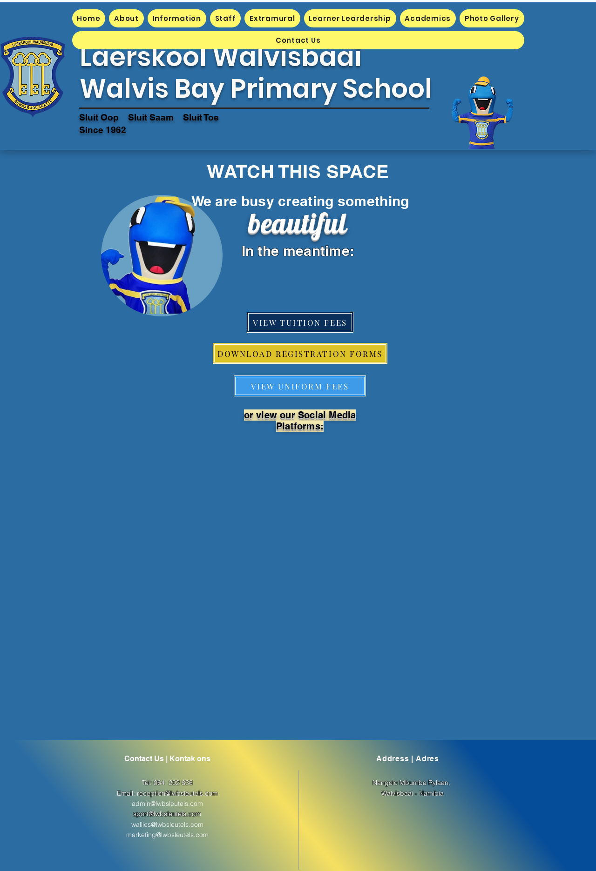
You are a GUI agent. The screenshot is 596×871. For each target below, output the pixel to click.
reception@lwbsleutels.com (177, 793)
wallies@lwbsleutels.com (167, 824)
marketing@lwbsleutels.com (167, 835)
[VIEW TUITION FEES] (300, 322)
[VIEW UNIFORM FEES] (300, 385)
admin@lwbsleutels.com (167, 803)
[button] (126, 18)
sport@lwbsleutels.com (167, 814)
